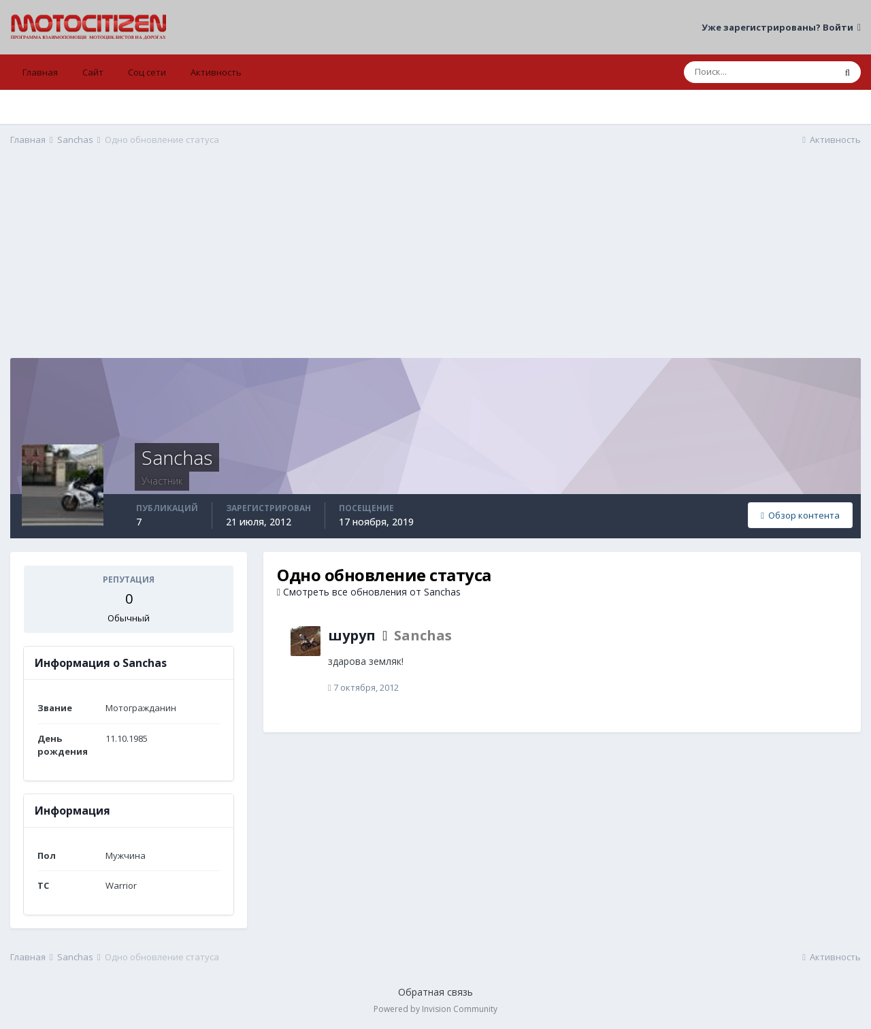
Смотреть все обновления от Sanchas (369, 591)
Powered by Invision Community (435, 1009)
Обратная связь (435, 991)
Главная (40, 72)
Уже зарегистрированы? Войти (781, 27)
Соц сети (147, 72)
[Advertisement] (435, 262)
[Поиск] (759, 72)
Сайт (92, 72)
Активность (216, 72)
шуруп (352, 635)
